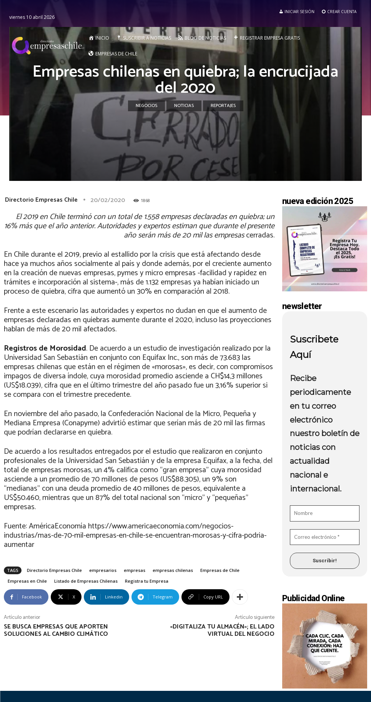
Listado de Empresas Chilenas (86, 581)
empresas (134, 570)
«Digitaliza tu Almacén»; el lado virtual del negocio (222, 630)
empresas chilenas (173, 570)
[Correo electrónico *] (324, 537)
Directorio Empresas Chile (41, 200)
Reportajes (223, 105)
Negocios (146, 105)
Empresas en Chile (27, 581)
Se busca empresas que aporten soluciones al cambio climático (56, 630)
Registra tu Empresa (146, 581)
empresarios (102, 570)
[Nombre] (324, 513)
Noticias (183, 105)
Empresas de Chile (220, 570)
